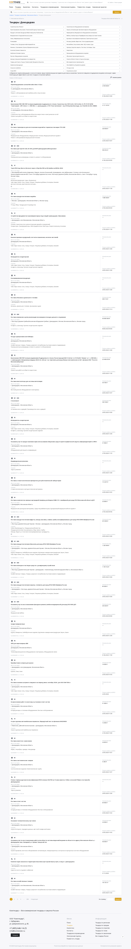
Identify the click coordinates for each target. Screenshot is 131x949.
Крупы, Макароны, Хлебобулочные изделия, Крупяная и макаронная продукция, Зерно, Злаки (39, 552)
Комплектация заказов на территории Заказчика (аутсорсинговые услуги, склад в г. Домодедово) (42, 861)
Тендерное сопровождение (49, 7)
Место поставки (15, 87)
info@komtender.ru (17, 931)
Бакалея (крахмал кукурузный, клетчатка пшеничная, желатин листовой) (34, 237)
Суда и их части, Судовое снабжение (22, 870)
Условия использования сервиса (111, 946)
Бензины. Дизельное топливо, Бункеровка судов (26, 306)
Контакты (35, 7)
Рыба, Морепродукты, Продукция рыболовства (25, 528)
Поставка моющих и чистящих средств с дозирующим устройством (33, 565)
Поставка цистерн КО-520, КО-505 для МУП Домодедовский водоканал (33, 148)
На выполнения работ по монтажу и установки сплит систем (30, 702)
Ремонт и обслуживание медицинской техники (25, 137)
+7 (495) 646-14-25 (18, 928)
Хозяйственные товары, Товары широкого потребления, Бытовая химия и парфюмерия (38, 345)
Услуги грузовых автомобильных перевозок (24, 730)
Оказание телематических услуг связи (23, 821)
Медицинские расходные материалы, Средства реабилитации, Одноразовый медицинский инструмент (43, 508)
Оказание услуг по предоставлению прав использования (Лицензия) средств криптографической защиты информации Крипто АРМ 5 (54, 441)
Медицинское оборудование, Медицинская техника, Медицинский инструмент (36, 135)
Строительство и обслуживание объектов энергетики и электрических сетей (34, 114)
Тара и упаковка (16, 469)
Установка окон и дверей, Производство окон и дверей (28, 409)
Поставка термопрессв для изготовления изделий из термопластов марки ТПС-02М (38, 127)
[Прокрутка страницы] (122, 936)
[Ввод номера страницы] (110, 899)
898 (28, 899)
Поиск (11, 7)
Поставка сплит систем (18, 801)
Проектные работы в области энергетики (24, 116)
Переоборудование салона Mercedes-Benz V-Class (26, 84)
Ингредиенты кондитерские (20, 257)
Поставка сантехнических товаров (22, 760)
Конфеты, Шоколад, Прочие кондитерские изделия (27, 267)
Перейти (118, 899)
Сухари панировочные (18, 624)
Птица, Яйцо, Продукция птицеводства (23, 205)
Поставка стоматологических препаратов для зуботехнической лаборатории (36, 480)
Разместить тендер (84, 7)
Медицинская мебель (17, 613)
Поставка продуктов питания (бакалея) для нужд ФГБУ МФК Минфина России (36, 544)
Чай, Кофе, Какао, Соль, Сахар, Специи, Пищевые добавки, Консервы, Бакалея (34, 182)
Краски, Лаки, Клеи (16, 671)
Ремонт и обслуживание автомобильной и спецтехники (28, 93)
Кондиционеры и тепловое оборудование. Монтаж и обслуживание (32, 710)
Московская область (27, 89)
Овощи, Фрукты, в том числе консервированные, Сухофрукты (30, 532)
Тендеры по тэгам (101, 931)
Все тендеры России (101, 936)
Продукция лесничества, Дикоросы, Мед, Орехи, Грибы (28, 530)
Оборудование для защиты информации (23, 450)
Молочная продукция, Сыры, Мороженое (23, 180)
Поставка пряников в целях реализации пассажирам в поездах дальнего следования (38, 317)
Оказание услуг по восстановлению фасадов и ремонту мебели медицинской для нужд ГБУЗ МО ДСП (43, 604)
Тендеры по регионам (102, 923)
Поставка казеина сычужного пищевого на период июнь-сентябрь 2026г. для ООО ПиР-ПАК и (40, 682)
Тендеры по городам (102, 925)
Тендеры (18, 7)
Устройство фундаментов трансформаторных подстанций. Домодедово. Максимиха (38, 216)
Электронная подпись (68, 7)
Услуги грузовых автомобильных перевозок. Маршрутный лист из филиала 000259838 (39, 721)
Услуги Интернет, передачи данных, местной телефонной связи (30, 829)
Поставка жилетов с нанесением (21, 741)
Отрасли (13, 91)
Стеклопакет (15, 401)
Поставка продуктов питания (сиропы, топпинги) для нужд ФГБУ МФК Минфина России (39, 585)
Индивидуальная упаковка (19, 461)
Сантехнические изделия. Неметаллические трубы (26, 769)
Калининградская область (62, 569)
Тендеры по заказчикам (103, 933)
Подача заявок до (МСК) (108, 94)
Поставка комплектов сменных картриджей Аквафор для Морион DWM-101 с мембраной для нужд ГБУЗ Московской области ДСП (53, 500)
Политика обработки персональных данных (68, 946)
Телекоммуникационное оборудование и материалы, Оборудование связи (34, 652)
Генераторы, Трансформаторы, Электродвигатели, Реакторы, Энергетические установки (38, 226)
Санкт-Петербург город (89, 174)
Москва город (15, 176)
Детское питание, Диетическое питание (23, 184)
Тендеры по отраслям (102, 928)
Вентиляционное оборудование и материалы (25, 390)
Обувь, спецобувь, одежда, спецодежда (23, 749)
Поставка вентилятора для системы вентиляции (26, 381)
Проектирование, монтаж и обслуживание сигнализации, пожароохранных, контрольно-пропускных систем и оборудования (50, 850)
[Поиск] (28, 2)
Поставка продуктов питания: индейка (23, 196)
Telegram (15, 935)
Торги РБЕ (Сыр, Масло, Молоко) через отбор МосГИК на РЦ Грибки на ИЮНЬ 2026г (37, 168)
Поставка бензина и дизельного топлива (24, 297)
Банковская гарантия (99, 7)
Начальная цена (106, 84)
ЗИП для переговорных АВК (19, 643)
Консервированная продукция (20, 278)
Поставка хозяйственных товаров (21, 881)
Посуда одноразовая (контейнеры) (22, 336)
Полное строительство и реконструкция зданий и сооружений (30, 224)
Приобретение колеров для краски (22, 663)
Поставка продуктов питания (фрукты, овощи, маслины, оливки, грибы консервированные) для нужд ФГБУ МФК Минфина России (52, 519)
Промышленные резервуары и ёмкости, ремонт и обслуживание (31, 157)
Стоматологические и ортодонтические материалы (27, 489)
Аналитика (26, 7)
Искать (117, 12)
